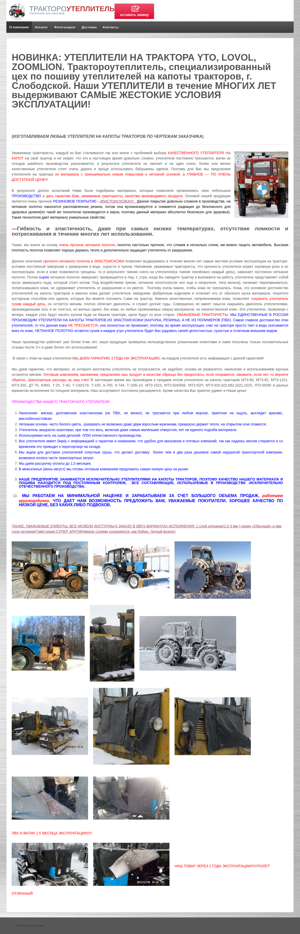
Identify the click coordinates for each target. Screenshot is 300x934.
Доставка (89, 27)
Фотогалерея (64, 27)
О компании (19, 27)
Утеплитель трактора (30, 925)
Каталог (41, 27)
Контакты (110, 27)
